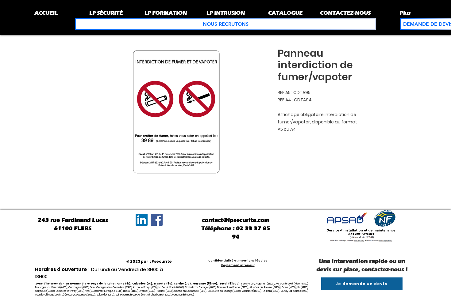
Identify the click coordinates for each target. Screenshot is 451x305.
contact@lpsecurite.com (235, 220)
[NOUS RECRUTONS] (225, 24)
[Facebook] (157, 220)
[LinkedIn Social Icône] (142, 220)
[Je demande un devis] (362, 283)
